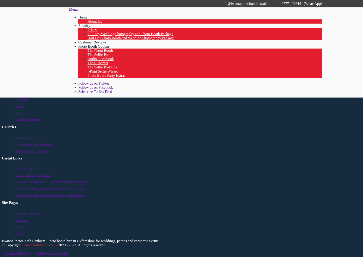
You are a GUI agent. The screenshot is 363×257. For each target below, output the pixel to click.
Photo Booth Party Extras (106, 75)
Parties (20, 106)
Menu (73, 9)
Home (82, 17)
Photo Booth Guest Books (31, 151)
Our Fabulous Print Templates (34, 144)
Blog (18, 233)
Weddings (22, 99)
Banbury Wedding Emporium (33, 175)
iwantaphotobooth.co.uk (39, 245)
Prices (92, 30)
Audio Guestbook (101, 59)
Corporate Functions (28, 119)
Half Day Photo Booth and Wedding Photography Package (131, 38)
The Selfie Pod (99, 55)
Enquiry (84, 26)
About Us (95, 21)
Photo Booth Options (94, 46)
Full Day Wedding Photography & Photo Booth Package (50, 188)
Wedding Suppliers (27, 168)
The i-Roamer (98, 63)
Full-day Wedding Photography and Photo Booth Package (130, 34)
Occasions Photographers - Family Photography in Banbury (52, 182)
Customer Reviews (92, 42)
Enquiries (21, 220)
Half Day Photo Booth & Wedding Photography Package (50, 195)
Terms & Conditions (28, 213)
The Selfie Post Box (102, 67)
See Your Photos (25, 138)
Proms (19, 113)
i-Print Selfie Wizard (103, 71)
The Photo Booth (100, 50)
